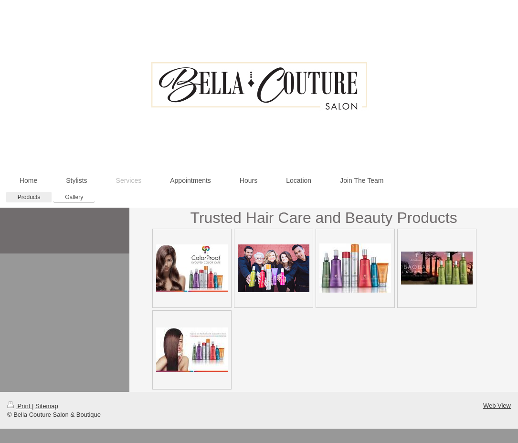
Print (19, 406)
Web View (497, 405)
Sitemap (46, 406)
